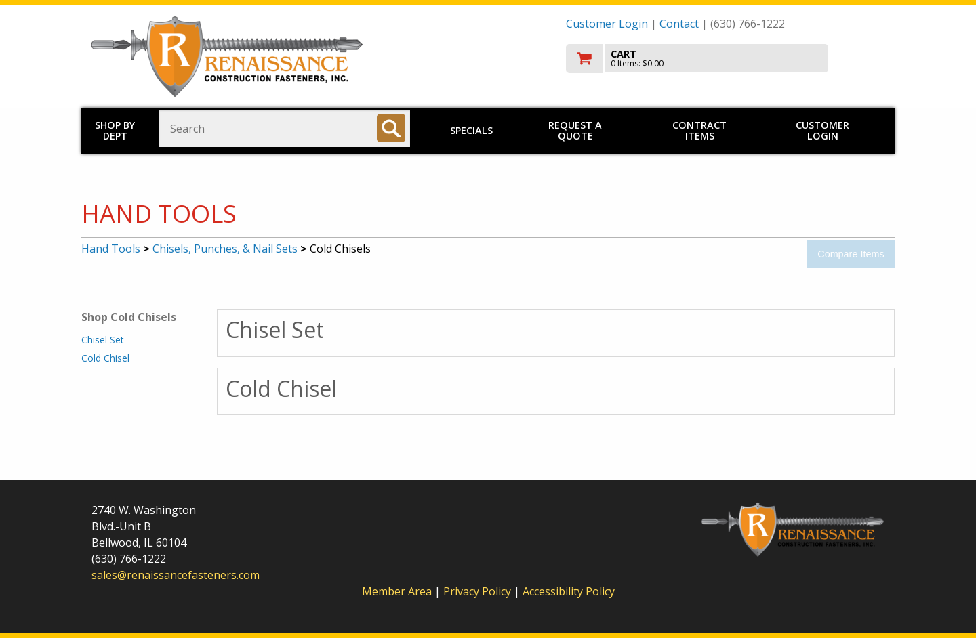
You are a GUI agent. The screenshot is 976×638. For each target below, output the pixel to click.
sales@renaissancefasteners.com (176, 575)
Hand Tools (110, 248)
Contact (679, 23)
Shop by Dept (115, 130)
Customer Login (607, 23)
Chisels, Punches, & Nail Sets (225, 248)
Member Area (397, 591)
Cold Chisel (105, 358)
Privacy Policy (478, 591)
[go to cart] (725, 58)
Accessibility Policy (569, 591)
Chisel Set (102, 339)
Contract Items (699, 130)
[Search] (391, 128)
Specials (471, 130)
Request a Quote (575, 130)
